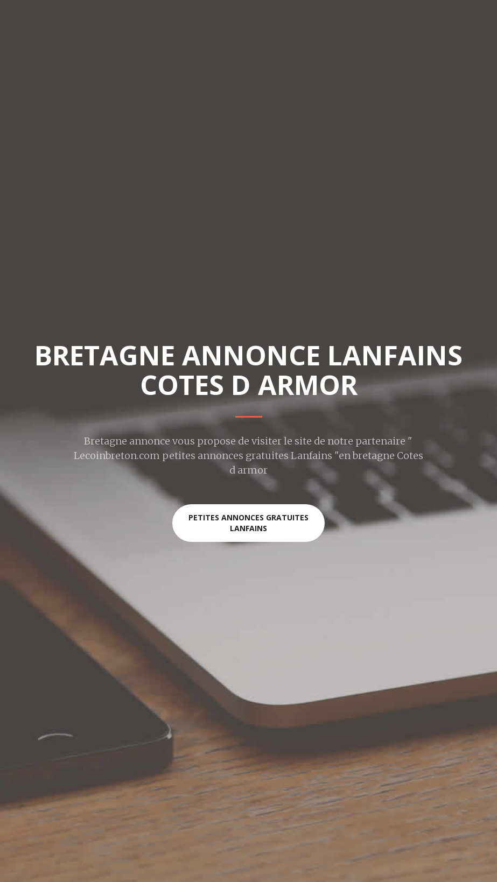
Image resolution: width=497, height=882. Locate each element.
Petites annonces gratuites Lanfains (248, 522)
